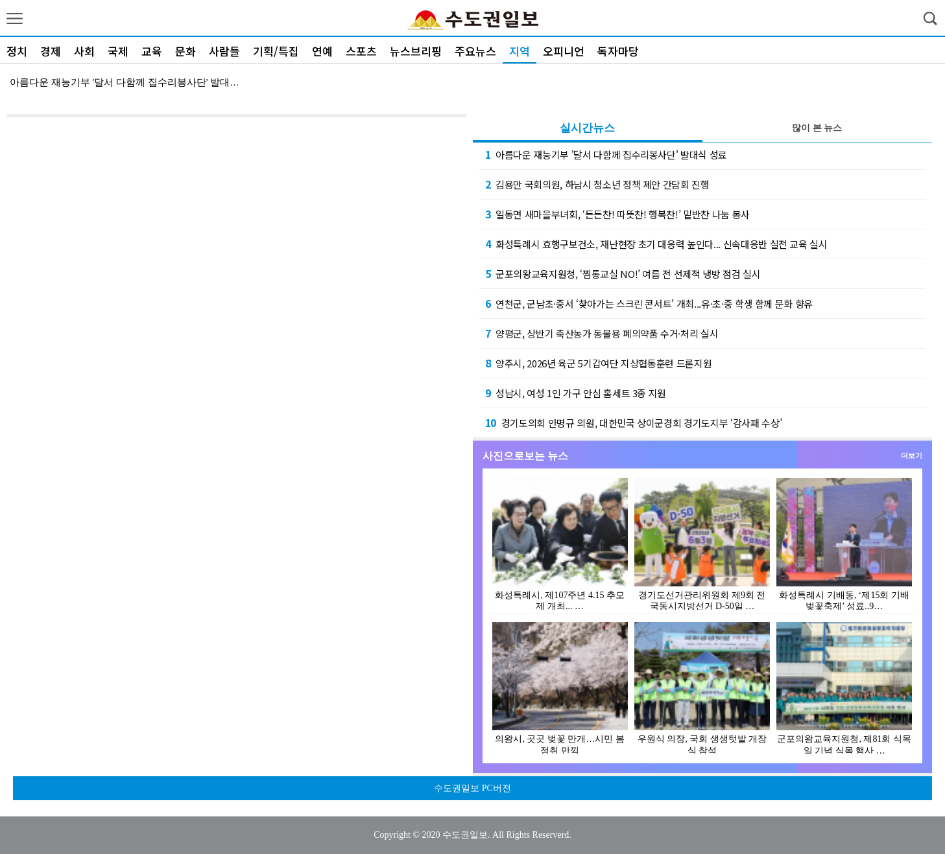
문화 (185, 51)
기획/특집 (276, 51)
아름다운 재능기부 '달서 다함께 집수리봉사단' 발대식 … (131, 82)
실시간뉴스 (587, 128)
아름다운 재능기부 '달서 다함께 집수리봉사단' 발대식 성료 (606, 154)
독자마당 (618, 51)
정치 (16, 51)
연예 (322, 51)
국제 (118, 51)
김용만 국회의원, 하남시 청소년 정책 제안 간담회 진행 (597, 184)
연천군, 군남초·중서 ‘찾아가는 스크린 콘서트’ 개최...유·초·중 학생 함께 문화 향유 (649, 303)
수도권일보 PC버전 (472, 788)
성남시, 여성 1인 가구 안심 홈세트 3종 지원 (576, 392)
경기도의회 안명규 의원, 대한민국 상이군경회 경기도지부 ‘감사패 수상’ (633, 422)
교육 (151, 51)
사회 (84, 51)
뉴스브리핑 (416, 51)
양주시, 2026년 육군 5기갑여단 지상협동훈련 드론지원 (598, 363)
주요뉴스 (475, 51)
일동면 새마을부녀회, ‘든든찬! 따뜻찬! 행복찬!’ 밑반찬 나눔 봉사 (617, 214)
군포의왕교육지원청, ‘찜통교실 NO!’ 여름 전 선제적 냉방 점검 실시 (623, 273)
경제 (50, 51)
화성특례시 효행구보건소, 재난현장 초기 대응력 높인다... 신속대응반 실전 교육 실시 (656, 243)
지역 (519, 51)
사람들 (224, 51)
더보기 (911, 455)
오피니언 (563, 51)
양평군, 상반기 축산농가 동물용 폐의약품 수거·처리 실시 (602, 333)
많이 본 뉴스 (817, 128)
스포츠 (361, 51)
